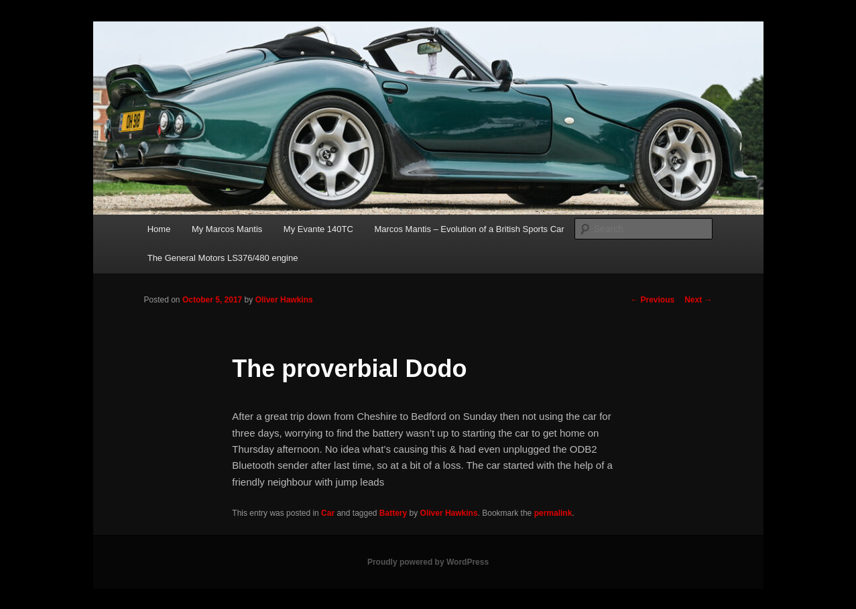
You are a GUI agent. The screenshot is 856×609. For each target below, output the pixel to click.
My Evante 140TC (318, 229)
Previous (652, 299)
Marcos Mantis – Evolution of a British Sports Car (469, 229)
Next (698, 299)
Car (327, 513)
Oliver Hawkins (284, 299)
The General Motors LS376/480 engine (222, 258)
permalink (553, 513)
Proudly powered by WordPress (428, 562)
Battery (393, 513)
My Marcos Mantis (227, 229)
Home (159, 229)
